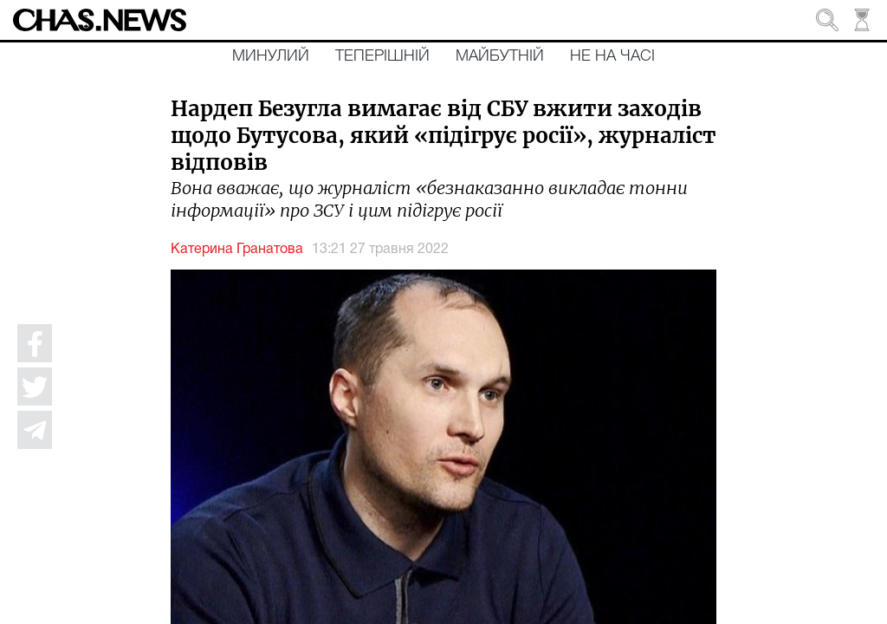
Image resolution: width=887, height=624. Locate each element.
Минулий (270, 56)
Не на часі (612, 56)
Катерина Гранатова (237, 250)
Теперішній (382, 56)
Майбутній (500, 56)
